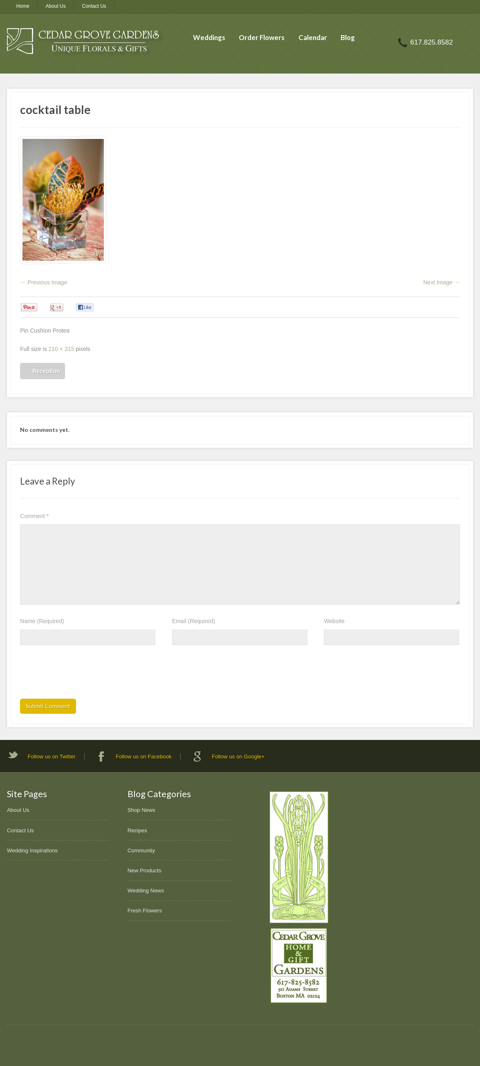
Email (193, 621)
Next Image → (441, 282)
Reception (42, 371)
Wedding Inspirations (32, 850)
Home (22, 6)
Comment (34, 516)
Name (42, 621)
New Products (144, 870)
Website (334, 621)
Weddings (209, 37)
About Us (55, 6)
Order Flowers (262, 37)
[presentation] (82, 675)
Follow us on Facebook (144, 756)
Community (141, 850)
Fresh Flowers (145, 910)
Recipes (137, 830)
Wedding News (146, 890)
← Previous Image (43, 282)
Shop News (141, 810)
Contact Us (94, 6)
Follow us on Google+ (238, 756)
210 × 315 (61, 349)
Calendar (312, 37)
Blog (348, 37)
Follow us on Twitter (52, 756)
